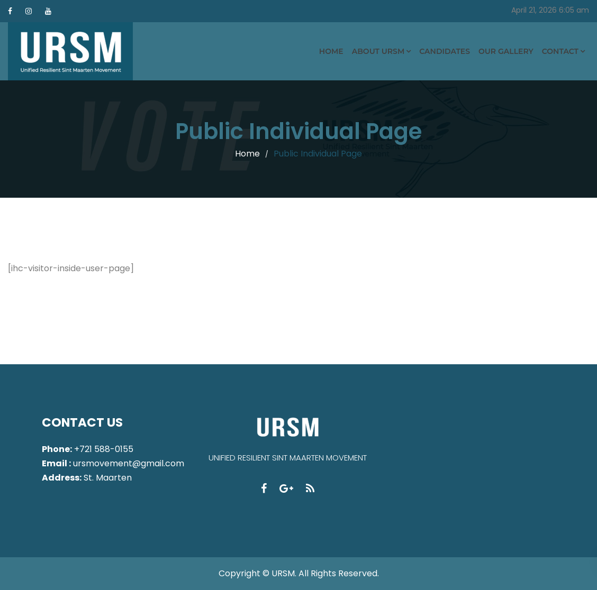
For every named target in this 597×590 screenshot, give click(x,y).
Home (331, 51)
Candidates (444, 51)
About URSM (378, 51)
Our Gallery (505, 51)
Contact (560, 51)
